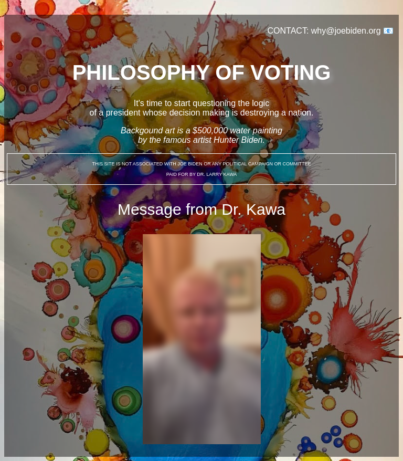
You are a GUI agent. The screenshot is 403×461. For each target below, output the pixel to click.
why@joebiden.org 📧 (352, 30)
